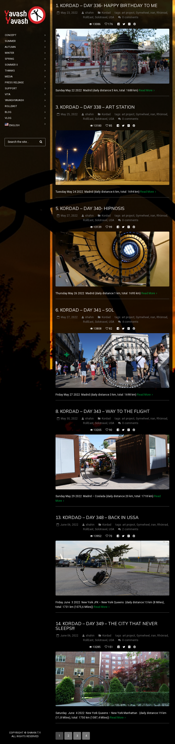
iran (152, 12)
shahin (89, 12)
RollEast (88, 17)
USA (111, 17)
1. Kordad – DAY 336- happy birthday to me (106, 5)
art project (128, 12)
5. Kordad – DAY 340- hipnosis (90, 208)
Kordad (106, 12)
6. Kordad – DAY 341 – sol (85, 310)
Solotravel (101, 17)
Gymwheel (142, 12)
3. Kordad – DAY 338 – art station (95, 107)
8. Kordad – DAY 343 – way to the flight (103, 411)
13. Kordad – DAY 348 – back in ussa (97, 517)
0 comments (130, 17)
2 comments (130, 529)
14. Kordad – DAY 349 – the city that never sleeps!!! (106, 626)
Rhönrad (162, 12)
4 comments (130, 321)
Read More (145, 90)
